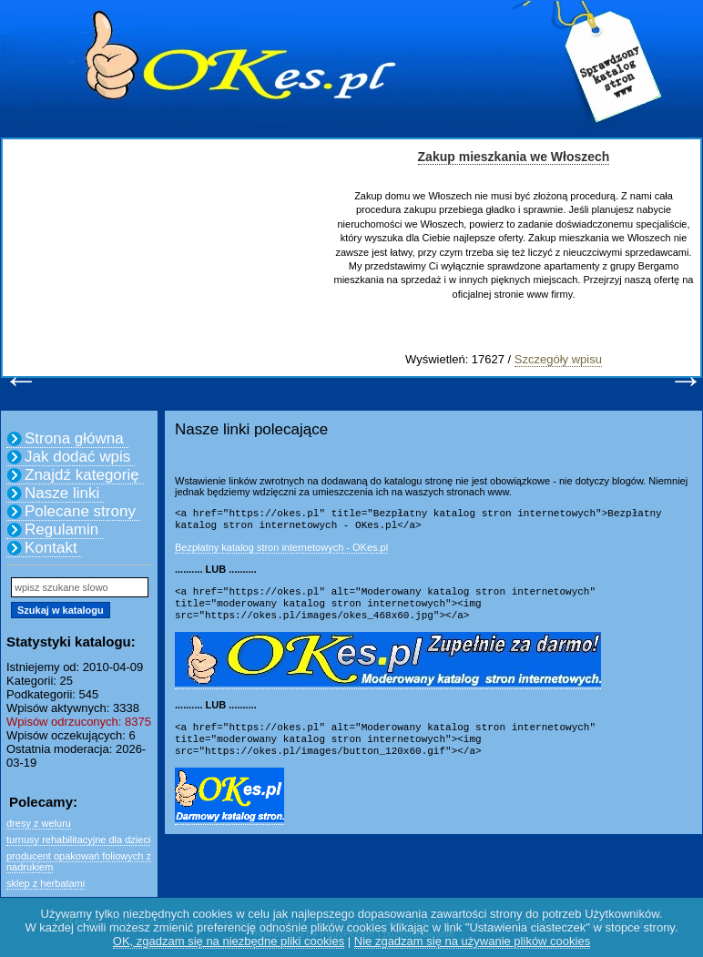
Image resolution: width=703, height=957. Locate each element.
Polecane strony (80, 511)
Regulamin (61, 529)
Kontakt (51, 547)
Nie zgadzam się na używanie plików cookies (472, 941)
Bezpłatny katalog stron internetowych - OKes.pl (281, 550)
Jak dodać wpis (77, 456)
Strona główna (74, 438)
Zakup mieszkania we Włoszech (514, 156)
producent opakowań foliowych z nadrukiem (78, 861)
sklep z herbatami (45, 883)
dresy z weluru (38, 823)
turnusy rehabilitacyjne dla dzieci (78, 839)
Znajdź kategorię (82, 475)
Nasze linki (62, 493)
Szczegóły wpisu (558, 359)
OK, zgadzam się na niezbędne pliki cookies (228, 941)
